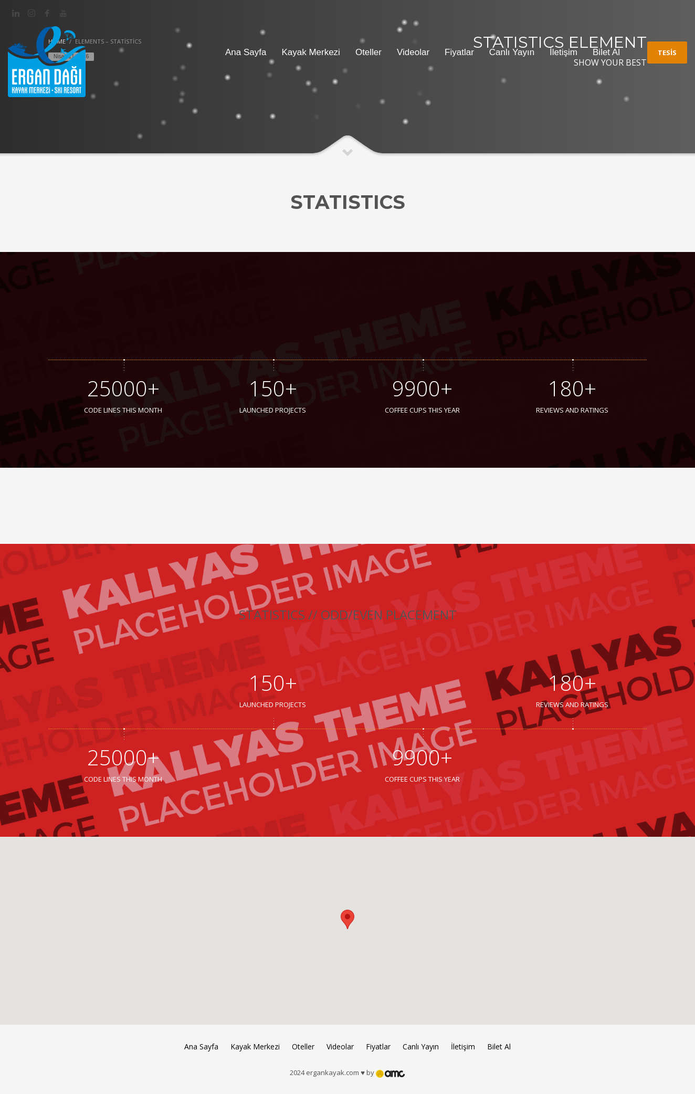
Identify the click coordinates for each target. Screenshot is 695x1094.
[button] (347, 921)
